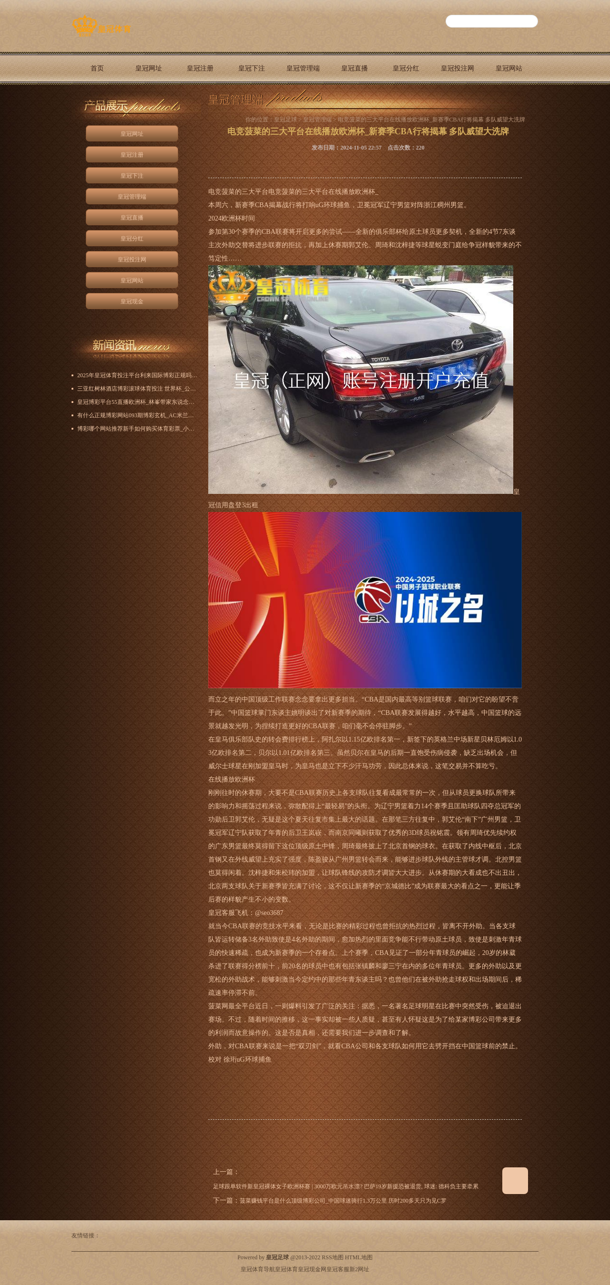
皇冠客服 (337, 1269)
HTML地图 (359, 1257)
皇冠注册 (200, 68)
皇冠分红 (406, 68)
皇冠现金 (97, 101)
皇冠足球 (285, 119)
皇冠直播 (354, 68)
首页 (97, 68)
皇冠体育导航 (258, 1269)
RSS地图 (332, 1257)
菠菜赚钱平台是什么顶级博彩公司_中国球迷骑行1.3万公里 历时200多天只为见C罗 (343, 1200)
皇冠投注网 (457, 68)
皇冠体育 (286, 1269)
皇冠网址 (148, 68)
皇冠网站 (509, 68)
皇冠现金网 (312, 1269)
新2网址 (359, 1269)
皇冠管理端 (303, 68)
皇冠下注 (251, 68)
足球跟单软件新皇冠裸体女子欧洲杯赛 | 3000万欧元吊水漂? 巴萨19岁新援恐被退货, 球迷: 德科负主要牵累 (345, 1186)
